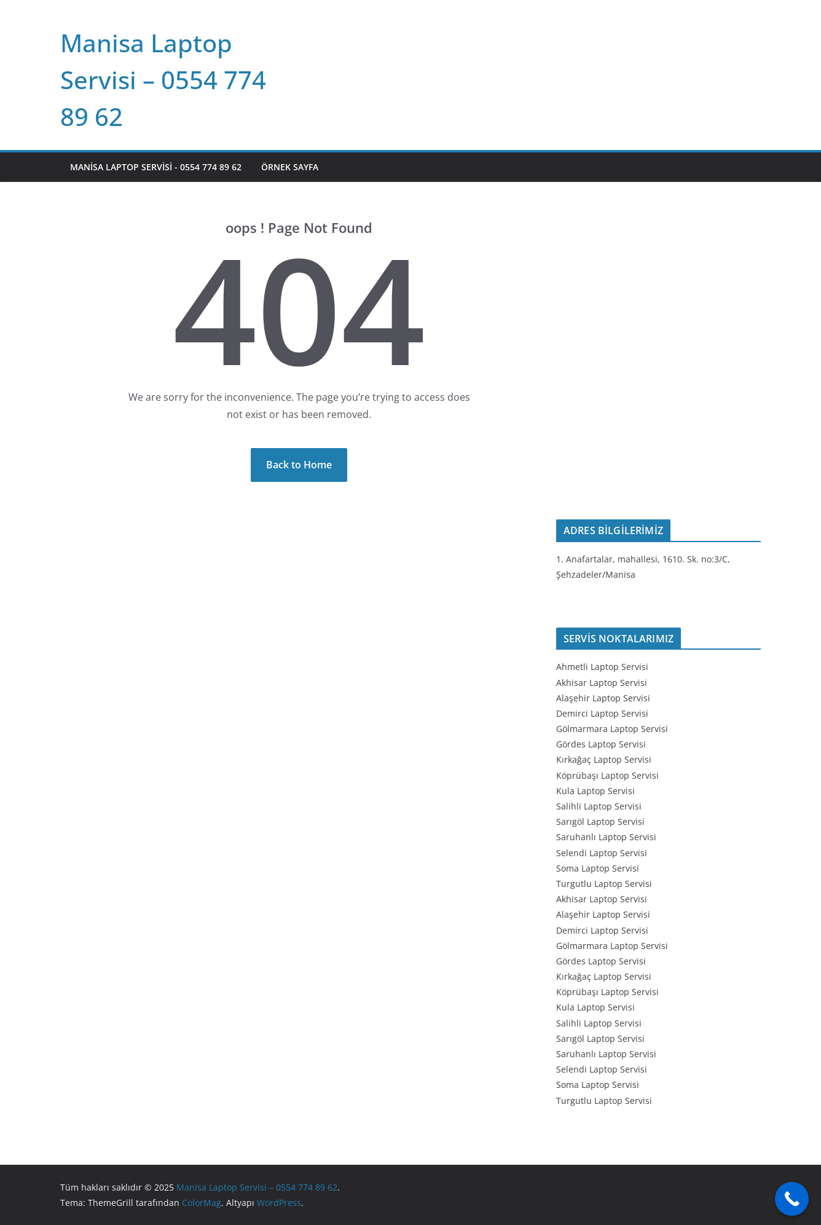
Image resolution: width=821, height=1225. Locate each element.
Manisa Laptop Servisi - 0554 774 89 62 (156, 167)
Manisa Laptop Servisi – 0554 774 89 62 (163, 79)
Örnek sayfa (289, 167)
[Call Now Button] (792, 1199)
